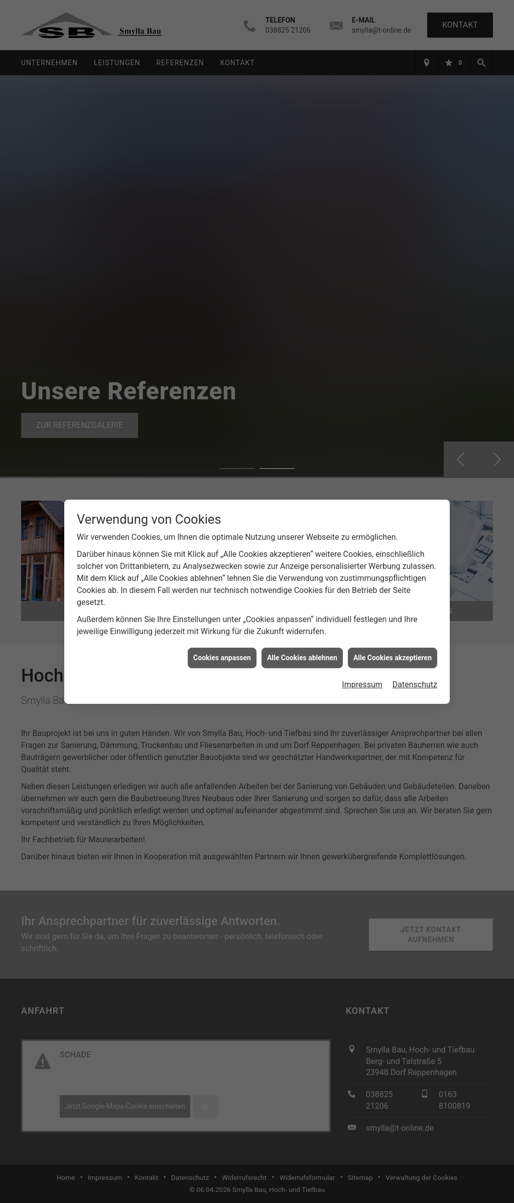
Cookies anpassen (222, 654)
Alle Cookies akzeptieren (392, 654)
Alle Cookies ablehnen (302, 654)
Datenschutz (415, 681)
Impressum (362, 681)
